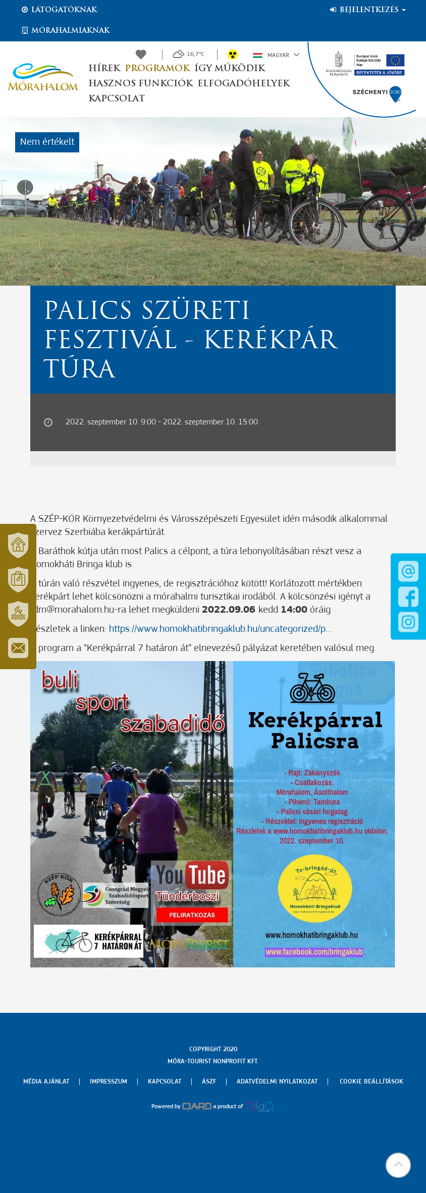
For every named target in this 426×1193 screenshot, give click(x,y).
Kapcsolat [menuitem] (164, 1081)
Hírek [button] (104, 69)
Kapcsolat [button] (116, 99)
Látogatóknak (58, 10)
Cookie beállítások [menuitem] (371, 1081)
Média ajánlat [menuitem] (46, 1081)
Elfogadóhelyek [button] (243, 84)
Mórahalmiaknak (65, 31)
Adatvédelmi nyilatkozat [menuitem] (277, 1081)
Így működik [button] (229, 69)
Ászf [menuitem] (209, 1081)
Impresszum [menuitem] (108, 1081)
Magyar (276, 54)
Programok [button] (157, 69)
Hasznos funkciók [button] (140, 84)
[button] (398, 1165)
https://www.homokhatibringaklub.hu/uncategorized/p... (220, 629)
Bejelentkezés (367, 10)
